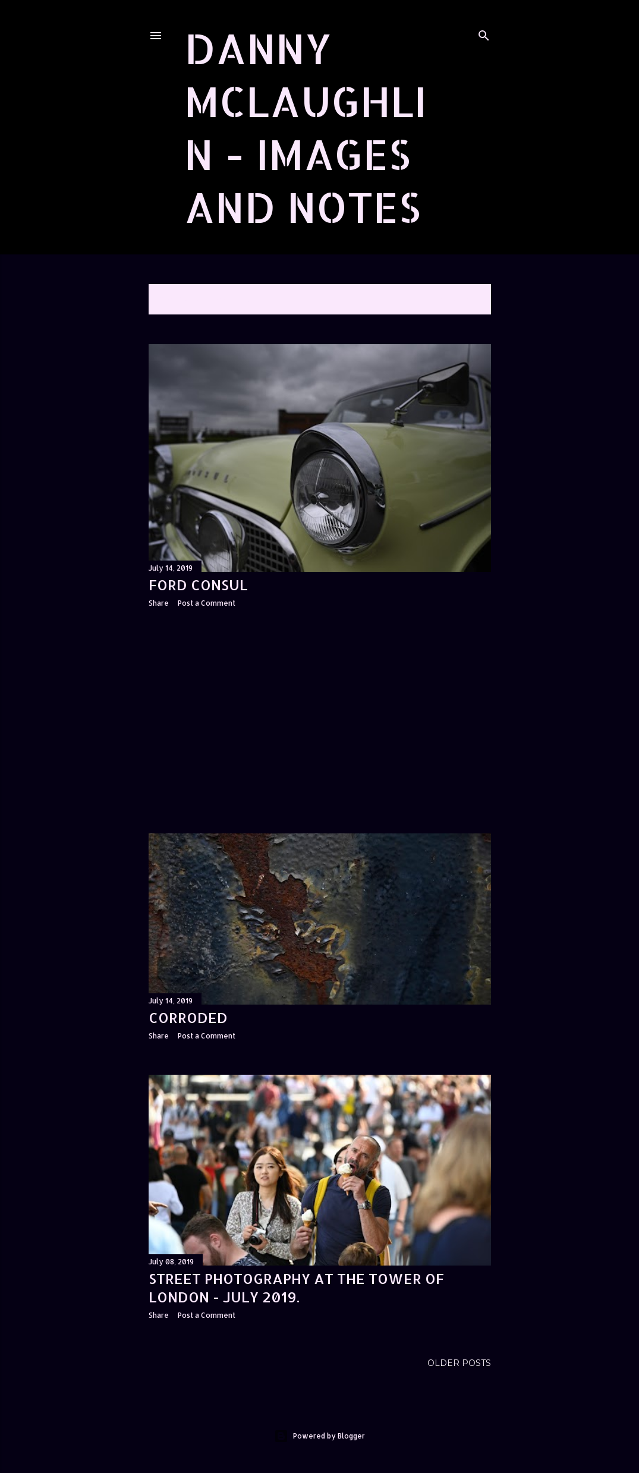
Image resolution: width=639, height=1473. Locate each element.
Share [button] (159, 603)
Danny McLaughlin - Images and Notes (305, 127)
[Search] (484, 33)
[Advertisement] (320, 720)
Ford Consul (198, 584)
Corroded (188, 1017)
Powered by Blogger (319, 1436)
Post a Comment (206, 603)
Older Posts (459, 1363)
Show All (459, 299)
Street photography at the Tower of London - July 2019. (296, 1287)
